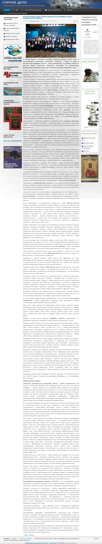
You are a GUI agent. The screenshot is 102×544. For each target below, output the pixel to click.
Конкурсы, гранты (34, 21)
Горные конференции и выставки (11, 29)
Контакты (86, 151)
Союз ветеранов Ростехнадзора (87, 147)
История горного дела (12, 39)
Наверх (96, 538)
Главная (14, 538)
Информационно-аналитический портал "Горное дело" (41, 543)
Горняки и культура (11, 36)
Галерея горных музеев (13, 33)
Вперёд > (32, 535)
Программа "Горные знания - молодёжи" (10, 24)
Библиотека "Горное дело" (89, 139)
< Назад (25, 535)
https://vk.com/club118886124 (12, 140)
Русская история (89, 143)
